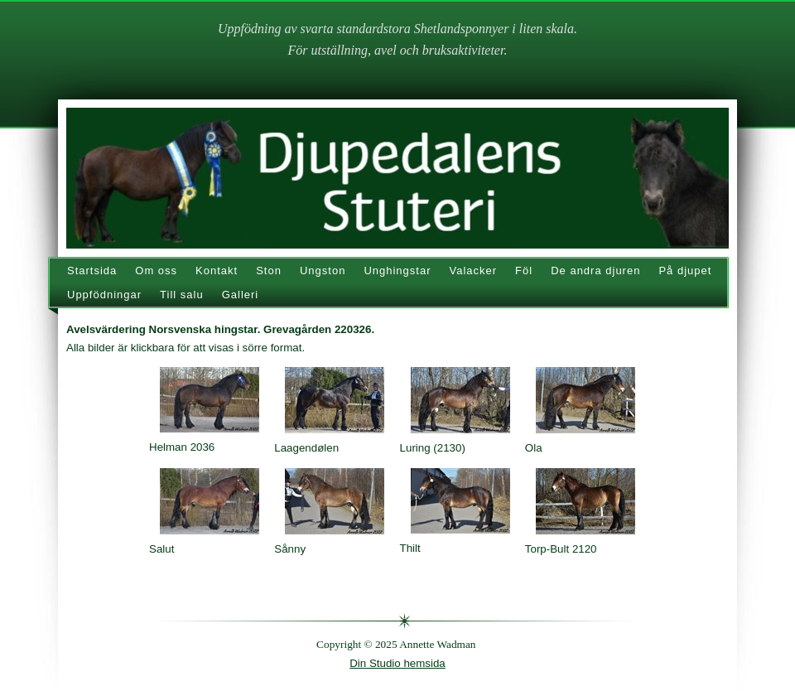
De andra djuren (595, 270)
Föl (523, 270)
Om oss (156, 270)
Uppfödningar (104, 294)
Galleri (240, 294)
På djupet (684, 270)
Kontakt (216, 270)
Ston (269, 270)
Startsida (92, 270)
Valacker (473, 270)
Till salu (182, 294)
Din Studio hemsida (397, 663)
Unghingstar (397, 270)
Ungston (322, 270)
